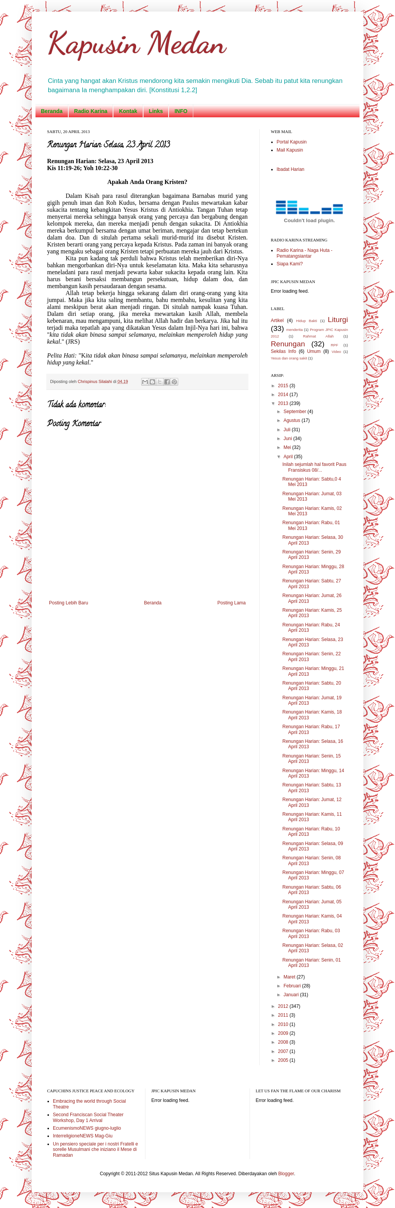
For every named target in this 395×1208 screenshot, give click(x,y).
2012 (284, 1006)
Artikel (277, 320)
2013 (284, 403)
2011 (284, 1015)
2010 (284, 1024)
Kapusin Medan (136, 42)
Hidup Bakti (306, 321)
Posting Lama (232, 603)
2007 (284, 1051)
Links (156, 111)
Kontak (128, 111)
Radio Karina (90, 111)
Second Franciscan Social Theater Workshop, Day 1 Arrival (88, 1117)
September (295, 411)
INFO (180, 111)
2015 (284, 385)
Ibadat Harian (290, 169)
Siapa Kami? (290, 264)
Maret (290, 977)
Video (336, 351)
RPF (334, 345)
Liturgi (338, 319)
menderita (294, 329)
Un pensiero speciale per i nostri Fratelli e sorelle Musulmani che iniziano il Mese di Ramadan (95, 1149)
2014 (284, 394)
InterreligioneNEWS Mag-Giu (83, 1136)
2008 (284, 1042)
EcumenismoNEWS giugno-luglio (87, 1128)
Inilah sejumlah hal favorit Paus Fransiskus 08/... (314, 467)
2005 (284, 1060)
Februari (293, 986)
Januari (292, 994)
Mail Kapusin (290, 150)
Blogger (286, 1173)
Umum (314, 351)
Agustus (293, 420)
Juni (288, 438)
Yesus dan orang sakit (289, 358)
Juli (288, 429)
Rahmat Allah (318, 336)
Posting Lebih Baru (68, 603)
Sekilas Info (283, 351)
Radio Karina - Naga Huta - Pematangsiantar (305, 253)
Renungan (288, 344)
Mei (288, 447)
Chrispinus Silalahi (95, 381)
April (289, 456)
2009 (284, 1033)
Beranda (51, 111)
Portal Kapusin (292, 142)
